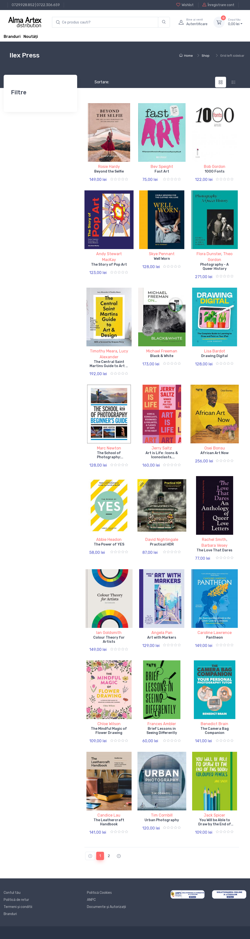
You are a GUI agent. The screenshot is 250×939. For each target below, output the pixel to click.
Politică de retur (16, 900)
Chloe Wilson (109, 723)
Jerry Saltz (162, 448)
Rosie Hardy (109, 166)
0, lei (235, 22)
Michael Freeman (161, 351)
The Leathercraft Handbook (109, 822)
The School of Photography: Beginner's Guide (108, 457)
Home (186, 55)
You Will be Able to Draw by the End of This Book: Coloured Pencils (214, 826)
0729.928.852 (23, 5)
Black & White (161, 356)
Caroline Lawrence (215, 632)
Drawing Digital (214, 356)
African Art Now (214, 453)
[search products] (105, 22)
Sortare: (97, 82)
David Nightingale (161, 539)
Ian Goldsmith (109, 632)
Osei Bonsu (214, 448)
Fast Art (162, 171)
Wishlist (185, 5)
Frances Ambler (161, 723)
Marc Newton (109, 448)
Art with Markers (161, 637)
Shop (205, 55)
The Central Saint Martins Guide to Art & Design (109, 366)
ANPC (91, 900)
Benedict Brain (214, 723)
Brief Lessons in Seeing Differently (161, 731)
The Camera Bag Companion (214, 731)
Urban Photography (162, 820)
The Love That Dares (214, 550)
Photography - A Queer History (214, 266)
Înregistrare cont (218, 5)
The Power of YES (109, 544)
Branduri (12, 36)
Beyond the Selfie (109, 171)
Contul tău (12, 893)
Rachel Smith (214, 539)
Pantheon (214, 637)
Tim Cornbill (162, 815)
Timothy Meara (103, 351)
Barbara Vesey (214, 545)
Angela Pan (161, 632)
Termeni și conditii (18, 907)
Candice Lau (108, 815)
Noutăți (30, 36)
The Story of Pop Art (109, 264)
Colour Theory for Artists (109, 639)
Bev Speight (162, 166)
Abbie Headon (109, 539)
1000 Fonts (215, 171)
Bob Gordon (214, 166)
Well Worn (162, 259)
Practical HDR (162, 544)
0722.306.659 (48, 5)
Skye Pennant (162, 253)
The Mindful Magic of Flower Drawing (109, 731)
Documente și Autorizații (106, 907)
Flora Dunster (209, 253)
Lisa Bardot (214, 351)
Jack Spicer (214, 815)
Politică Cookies (99, 893)
